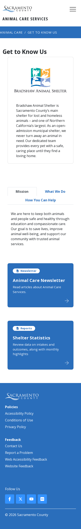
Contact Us (13, 446)
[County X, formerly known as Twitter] (20, 499)
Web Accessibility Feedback (26, 459)
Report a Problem (19, 452)
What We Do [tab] (55, 191)
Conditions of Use (19, 420)
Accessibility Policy (19, 413)
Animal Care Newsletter (39, 280)
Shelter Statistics (31, 338)
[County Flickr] (42, 499)
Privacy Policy (15, 427)
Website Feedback (19, 466)
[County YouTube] (31, 499)
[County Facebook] (9, 499)
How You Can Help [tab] (40, 200)
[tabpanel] (40, 228)
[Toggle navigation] (72, 9)
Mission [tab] (22, 191)
